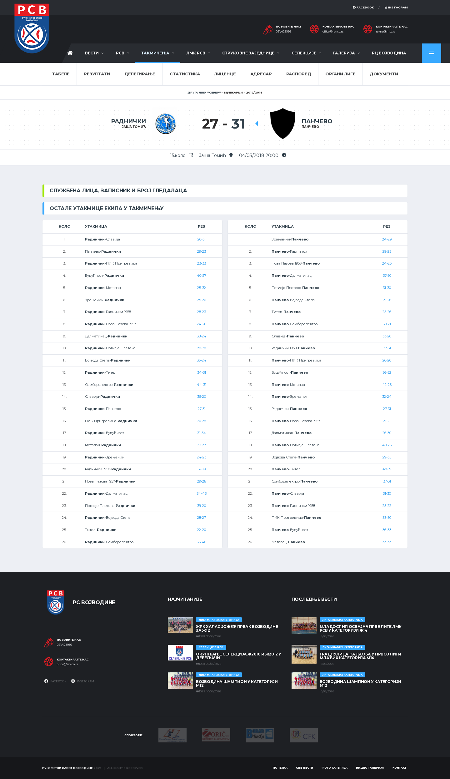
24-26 (387, 263)
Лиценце (225, 73)
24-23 (201, 457)
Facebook (363, 7)
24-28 (201, 324)
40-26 (387, 445)
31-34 (201, 433)
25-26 (201, 300)
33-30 (386, 517)
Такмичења (155, 53)
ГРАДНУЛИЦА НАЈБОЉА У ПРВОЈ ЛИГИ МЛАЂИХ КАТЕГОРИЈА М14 (360, 656)
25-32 (201, 288)
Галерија (344, 53)
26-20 (386, 360)
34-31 (201, 372)
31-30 (387, 288)
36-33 (386, 530)
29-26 (201, 481)
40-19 (386, 469)
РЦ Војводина (389, 53)
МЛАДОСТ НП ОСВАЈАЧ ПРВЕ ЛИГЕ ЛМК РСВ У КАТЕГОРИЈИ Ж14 (361, 628)
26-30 (386, 433)
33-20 (386, 336)
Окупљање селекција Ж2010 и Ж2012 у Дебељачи (238, 656)
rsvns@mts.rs (385, 31)
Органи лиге (340, 73)
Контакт (399, 767)
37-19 (202, 469)
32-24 (387, 396)
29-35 (386, 457)
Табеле (60, 73)
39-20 (201, 505)
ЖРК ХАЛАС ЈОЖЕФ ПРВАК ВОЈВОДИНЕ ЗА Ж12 (237, 628)
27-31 (202, 409)
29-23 (201, 251)
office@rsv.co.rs (332, 31)
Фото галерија (335, 767)
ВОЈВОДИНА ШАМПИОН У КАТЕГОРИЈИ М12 (237, 683)
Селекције (304, 53)
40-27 (201, 275)
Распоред (298, 73)
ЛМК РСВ (195, 53)
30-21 (387, 324)
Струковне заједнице (248, 53)
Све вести (304, 767)
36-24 (201, 360)
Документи (384, 73)
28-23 (201, 312)
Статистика (185, 73)
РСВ (120, 53)
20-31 (202, 239)
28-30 (201, 348)
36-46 (201, 542)
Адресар (261, 73)
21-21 (387, 421)
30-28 (201, 421)
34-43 (202, 493)
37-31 (387, 348)
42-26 (387, 384)
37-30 (387, 275)
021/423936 (283, 31)
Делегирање (139, 73)
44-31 (201, 384)
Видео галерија (370, 767)
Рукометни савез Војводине (67, 768)
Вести (92, 53)
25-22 (386, 505)
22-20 (201, 530)
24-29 (387, 239)
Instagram (396, 7)
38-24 (201, 336)
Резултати (97, 73)
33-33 (386, 542)
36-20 (201, 396)
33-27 (201, 445)
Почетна (280, 767)
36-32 (386, 372)
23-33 (201, 263)
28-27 (201, 517)
